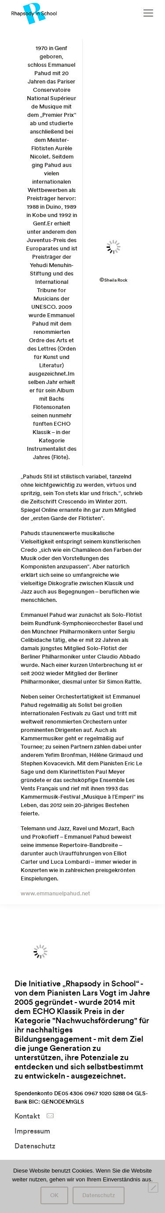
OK (54, 1195)
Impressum (32, 1131)
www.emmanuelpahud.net (55, 893)
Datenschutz (35, 1146)
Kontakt (27, 1116)
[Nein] (153, 1187)
